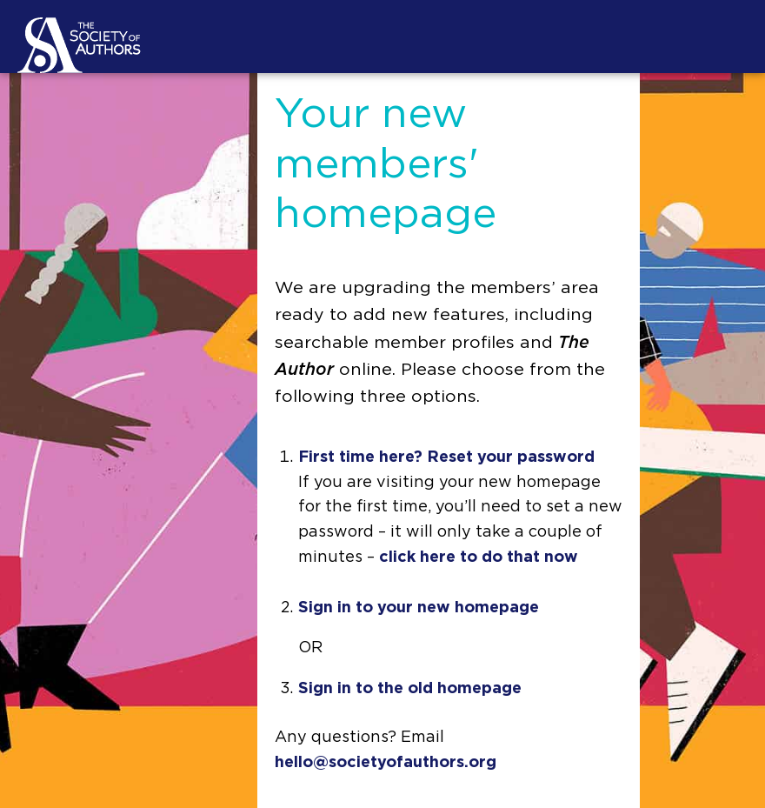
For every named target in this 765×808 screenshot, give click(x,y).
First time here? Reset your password (446, 457)
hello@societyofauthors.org (385, 763)
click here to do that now (478, 557)
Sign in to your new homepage (418, 608)
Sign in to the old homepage (410, 689)
